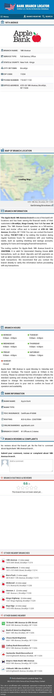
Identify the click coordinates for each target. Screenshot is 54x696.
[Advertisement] (27, 119)
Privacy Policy (34, 681)
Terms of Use (24, 681)
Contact (42, 681)
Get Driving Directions (41, 205)
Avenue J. (10, 590)
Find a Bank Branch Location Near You (27, 678)
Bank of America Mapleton (18, 630)
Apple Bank (26, 401)
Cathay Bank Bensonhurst (18, 645)
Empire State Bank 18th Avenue (20, 661)
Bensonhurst (12, 568)
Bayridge (10, 606)
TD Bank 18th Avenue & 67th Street (21, 622)
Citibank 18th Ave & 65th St (18, 668)
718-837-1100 (26, 80)
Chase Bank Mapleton (16, 638)
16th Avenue (11, 560)
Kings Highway (13, 598)
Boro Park (10, 575)
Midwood (10, 583)
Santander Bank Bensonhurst (19, 653)
